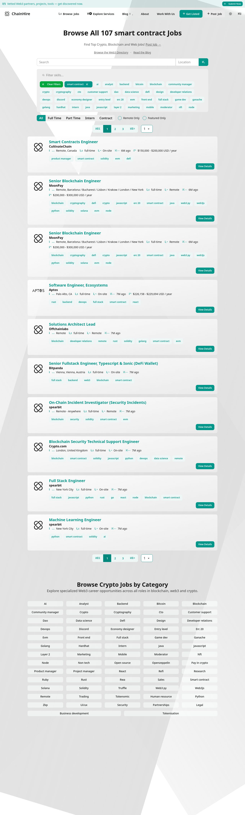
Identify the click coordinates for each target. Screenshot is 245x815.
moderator (166, 107)
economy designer (81, 99)
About (145, 14)
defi (147, 92)
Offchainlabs (58, 329)
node (191, 107)
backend (124, 84)
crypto (46, 92)
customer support (98, 92)
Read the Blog (142, 52)
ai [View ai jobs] (104, 536)
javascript (101, 107)
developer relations (181, 92)
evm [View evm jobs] (117, 158)
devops (46, 99)
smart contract (78, 84)
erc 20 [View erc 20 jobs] (137, 203)
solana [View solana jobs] (84, 210)
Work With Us (166, 14)
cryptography (63, 92)
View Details (205, 166)
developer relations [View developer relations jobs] (81, 341)
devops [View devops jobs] (82, 302)
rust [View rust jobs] (53, 302)
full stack (163, 99)
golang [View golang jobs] (142, 341)
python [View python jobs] (55, 210)
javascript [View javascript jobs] (121, 203)
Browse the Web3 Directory (111, 52)
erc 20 (120, 99)
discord (61, 99)
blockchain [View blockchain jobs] (57, 203)
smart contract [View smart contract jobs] (86, 158)
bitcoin (139, 84)
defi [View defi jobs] (129, 158)
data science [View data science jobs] (161, 458)
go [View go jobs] (112, 497)
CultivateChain (60, 146)
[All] (41, 118)
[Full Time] (54, 118)
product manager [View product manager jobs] (61, 158)
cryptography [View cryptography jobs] (77, 203)
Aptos (53, 290)
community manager (180, 84)
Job (214, 14)
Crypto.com (58, 446)
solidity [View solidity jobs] (105, 158)
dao (116, 92)
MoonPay (56, 185)
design (160, 92)
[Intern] (90, 118)
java (87, 107)
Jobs (69, 14)
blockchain (156, 84)
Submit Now (232, 3)
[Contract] (106, 118)
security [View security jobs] (74, 419)
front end (146, 99)
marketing (134, 107)
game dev (180, 99)
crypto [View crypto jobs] (106, 203)
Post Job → (153, 44)
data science (132, 92)
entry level (104, 99)
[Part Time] (73, 118)
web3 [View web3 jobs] (87, 380)
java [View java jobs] (172, 203)
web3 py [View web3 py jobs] (185, 203)
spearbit (55, 407)
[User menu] (239, 14)
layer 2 (117, 107)
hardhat (61, 107)
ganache (197, 99)
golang (46, 107)
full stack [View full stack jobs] (98, 302)
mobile (150, 107)
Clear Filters (51, 84)
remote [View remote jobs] (102, 341)
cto (79, 92)
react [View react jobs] (136, 302)
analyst (109, 84)
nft (180, 107)
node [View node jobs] (108, 210)
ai (97, 84)
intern (75, 107)
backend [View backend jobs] (67, 302)
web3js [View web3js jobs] (201, 203)
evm (132, 99)
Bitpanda (56, 368)
